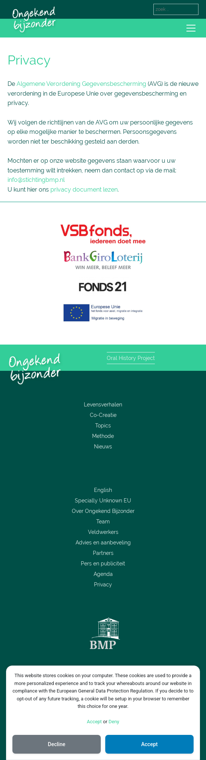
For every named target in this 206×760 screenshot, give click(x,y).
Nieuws (103, 447)
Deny (114, 721)
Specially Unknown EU (103, 501)
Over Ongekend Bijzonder (103, 511)
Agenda (103, 574)
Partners (103, 553)
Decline (56, 744)
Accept (94, 721)
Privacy (103, 585)
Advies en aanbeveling (103, 543)
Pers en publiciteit (103, 564)
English (103, 490)
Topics (103, 426)
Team (103, 522)
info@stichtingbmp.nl (36, 179)
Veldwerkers (103, 532)
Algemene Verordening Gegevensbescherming (81, 83)
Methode (103, 436)
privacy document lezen (84, 189)
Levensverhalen (103, 405)
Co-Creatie (103, 415)
